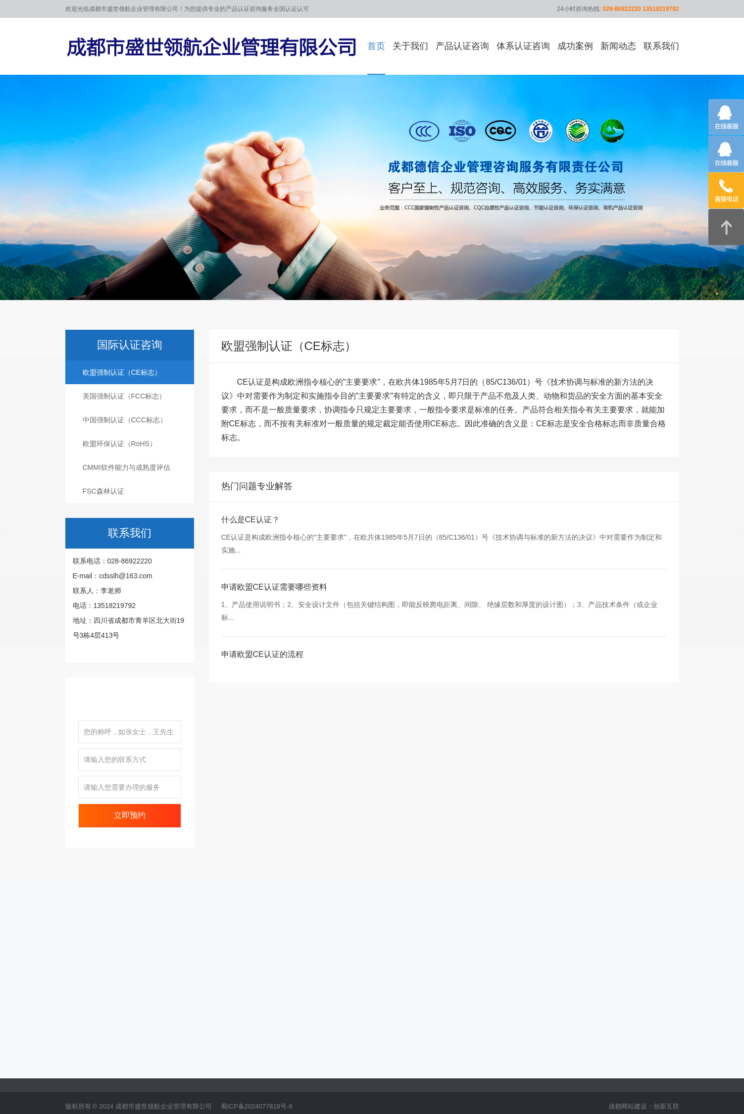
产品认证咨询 (462, 46)
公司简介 (79, 1055)
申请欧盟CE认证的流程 (262, 668)
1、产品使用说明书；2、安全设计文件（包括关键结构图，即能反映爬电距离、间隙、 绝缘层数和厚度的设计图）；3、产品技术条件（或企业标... (439, 624)
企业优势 (79, 1069)
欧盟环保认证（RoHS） (119, 457)
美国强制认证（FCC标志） (124, 410)
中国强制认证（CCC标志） (125, 434)
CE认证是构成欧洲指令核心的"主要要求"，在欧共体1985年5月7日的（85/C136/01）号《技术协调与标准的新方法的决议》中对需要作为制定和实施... (441, 557)
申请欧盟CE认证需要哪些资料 (274, 601)
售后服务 (79, 1099)
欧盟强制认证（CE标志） (122, 386)
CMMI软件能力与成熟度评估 (126, 481)
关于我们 (410, 46)
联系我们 (661, 46)
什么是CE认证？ (250, 534)
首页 (376, 46)
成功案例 (575, 46)
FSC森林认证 (103, 505)
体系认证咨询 (523, 46)
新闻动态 (618, 46)
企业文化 (79, 1084)
